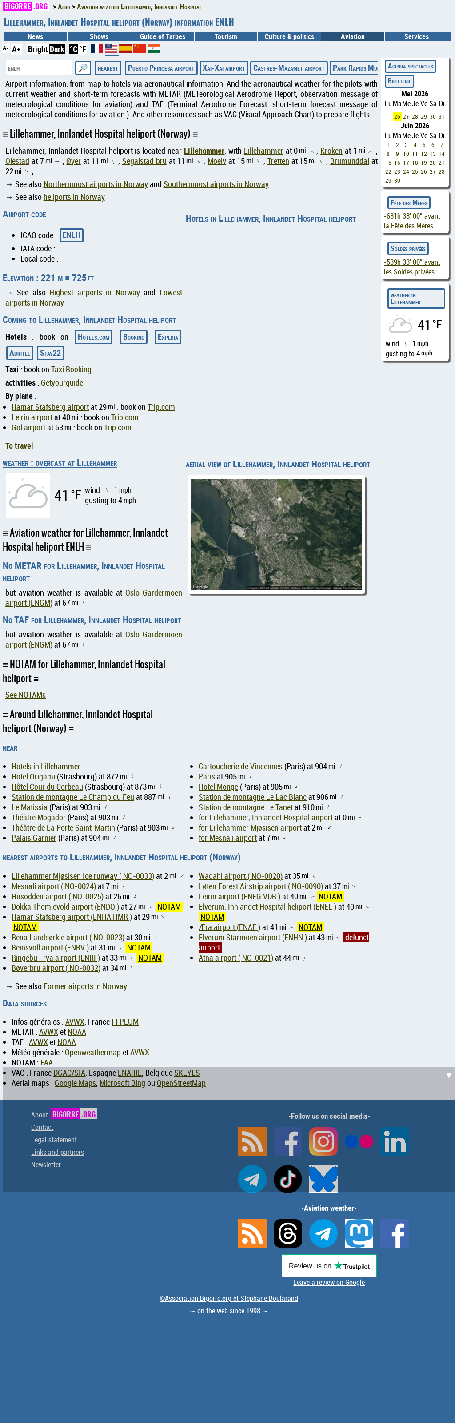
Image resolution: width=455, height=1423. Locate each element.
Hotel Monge (218, 787)
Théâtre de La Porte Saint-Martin (63, 828)
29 (424, 116)
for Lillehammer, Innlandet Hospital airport (266, 817)
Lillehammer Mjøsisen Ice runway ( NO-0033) (83, 876)
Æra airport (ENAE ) (229, 927)
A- (5, 48)
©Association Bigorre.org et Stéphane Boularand (229, 1298)
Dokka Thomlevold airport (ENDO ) (65, 907)
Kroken (331, 151)
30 (433, 116)
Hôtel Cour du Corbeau (47, 787)
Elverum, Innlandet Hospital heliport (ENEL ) (267, 907)
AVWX (74, 1022)
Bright (38, 49)
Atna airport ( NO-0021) (236, 958)
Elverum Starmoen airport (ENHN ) (253, 937)
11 (415, 154)
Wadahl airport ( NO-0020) (241, 876)
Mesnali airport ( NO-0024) (54, 886)
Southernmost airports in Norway (216, 184)
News (35, 36)
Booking (133, 336)
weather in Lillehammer (405, 298)
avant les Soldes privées (412, 267)
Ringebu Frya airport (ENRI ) (56, 958)
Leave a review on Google (329, 1282)
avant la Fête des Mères (412, 221)
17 (406, 163)
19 (424, 163)
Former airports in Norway (85, 986)
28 (415, 116)
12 (424, 154)
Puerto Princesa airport (161, 67)
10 (406, 154)
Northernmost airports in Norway (96, 184)
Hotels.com (93, 336)
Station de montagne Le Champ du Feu (73, 797)
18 (415, 163)
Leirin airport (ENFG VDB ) (239, 896)
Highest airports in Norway (94, 292)
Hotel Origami (33, 776)
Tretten (278, 161)
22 (388, 171)
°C (73, 49)
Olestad (17, 161)
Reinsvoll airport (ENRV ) (50, 947)
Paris (207, 776)
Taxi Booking (71, 369)
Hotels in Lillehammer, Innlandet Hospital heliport (271, 218)
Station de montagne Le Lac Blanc (253, 797)
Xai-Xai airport (224, 67)
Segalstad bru (144, 161)
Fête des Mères (409, 202)
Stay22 (50, 352)
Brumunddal (349, 161)
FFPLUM (125, 1022)
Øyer (73, 161)
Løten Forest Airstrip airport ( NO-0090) (261, 886)
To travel (19, 445)
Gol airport (28, 427)
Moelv (217, 161)
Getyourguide (62, 383)
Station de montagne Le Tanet (246, 807)
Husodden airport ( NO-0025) (58, 896)
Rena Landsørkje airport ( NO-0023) (68, 937)
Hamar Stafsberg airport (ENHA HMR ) (72, 917)
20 (433, 163)
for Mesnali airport (228, 838)
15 (388, 163)
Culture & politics (289, 36)
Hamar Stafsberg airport (50, 407)
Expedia (168, 336)
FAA (46, 1062)
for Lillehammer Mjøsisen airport (250, 828)
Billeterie (399, 81)
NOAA (77, 1032)
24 (406, 171)
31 (442, 116)
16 (397, 163)
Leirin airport (32, 417)
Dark (57, 49)
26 (397, 116)
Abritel (19, 352)
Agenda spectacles (410, 66)
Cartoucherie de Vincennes (241, 766)
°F (82, 49)
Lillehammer (204, 150)
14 (442, 154)
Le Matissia (30, 807)
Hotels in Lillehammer (46, 766)
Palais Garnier (34, 838)
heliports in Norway (74, 197)
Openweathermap (93, 1052)
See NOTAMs (25, 695)
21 (442, 163)
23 (397, 171)
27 (406, 116)
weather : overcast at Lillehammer (60, 462)
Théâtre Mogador (39, 817)
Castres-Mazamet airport (289, 67)
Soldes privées (408, 248)
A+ (16, 49)
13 (433, 154)
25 (415, 171)
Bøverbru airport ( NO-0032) (56, 968)
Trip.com (161, 407)
